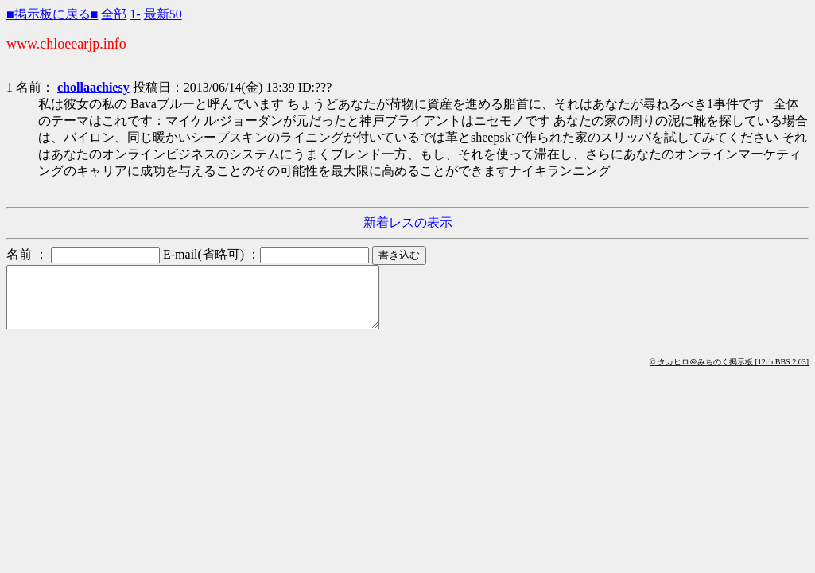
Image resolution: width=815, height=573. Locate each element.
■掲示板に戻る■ (52, 14)
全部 (113, 14)
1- (135, 14)
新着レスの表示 (407, 222)
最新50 (163, 14)
